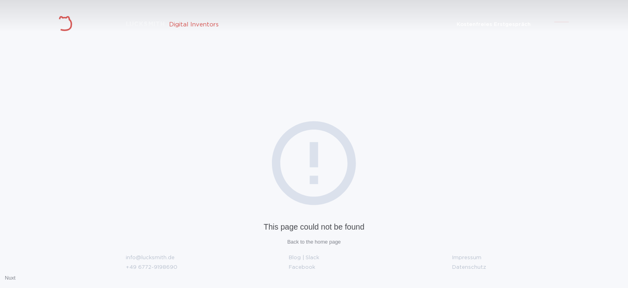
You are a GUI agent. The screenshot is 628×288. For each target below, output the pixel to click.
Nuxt (10, 278)
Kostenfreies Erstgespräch (494, 23)
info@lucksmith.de (150, 257)
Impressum (466, 257)
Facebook (302, 266)
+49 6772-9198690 (151, 266)
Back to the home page (314, 242)
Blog (295, 257)
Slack (312, 257)
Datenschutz (469, 266)
